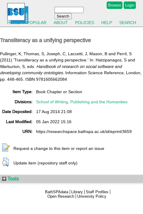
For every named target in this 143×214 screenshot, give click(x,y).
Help (106, 22)
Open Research (60, 196)
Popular (36, 22)
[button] (6, 147)
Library (77, 192)
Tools (10, 178)
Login (129, 5)
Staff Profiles (97, 192)
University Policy (91, 196)
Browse (114, 5)
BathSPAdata (56, 192)
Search (127, 22)
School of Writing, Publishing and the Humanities (82, 101)
